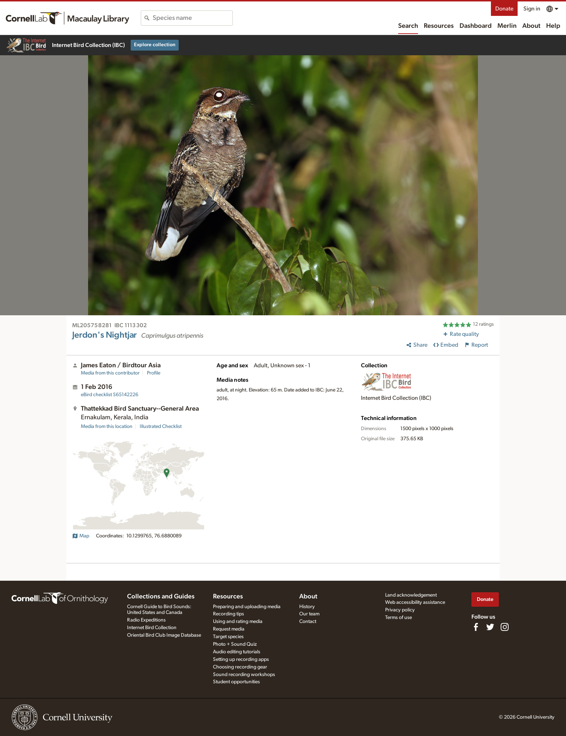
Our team (309, 613)
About (531, 26)
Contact (307, 621)
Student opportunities (236, 681)
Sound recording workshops (244, 674)
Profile (153, 373)
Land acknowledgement (411, 595)
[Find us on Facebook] (475, 627)
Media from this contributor (110, 373)
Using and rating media (237, 621)
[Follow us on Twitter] (490, 627)
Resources (439, 26)
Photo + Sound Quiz (235, 644)
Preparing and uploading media (246, 606)
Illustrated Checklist (161, 426)
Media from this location (106, 426)
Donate (504, 9)
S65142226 (109, 394)
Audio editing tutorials (236, 651)
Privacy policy (400, 609)
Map (80, 535)
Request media (228, 629)
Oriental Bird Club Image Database (164, 635)
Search (408, 26)
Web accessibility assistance (415, 602)
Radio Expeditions (146, 620)
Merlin (507, 26)
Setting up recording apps (241, 659)
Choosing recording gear (240, 667)
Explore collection (154, 44)
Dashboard (476, 26)
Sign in (531, 9)
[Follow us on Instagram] (504, 627)
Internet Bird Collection (152, 627)
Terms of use (398, 617)
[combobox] (192, 18)
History (307, 606)
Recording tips (228, 613)
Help (553, 26)
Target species (228, 636)
